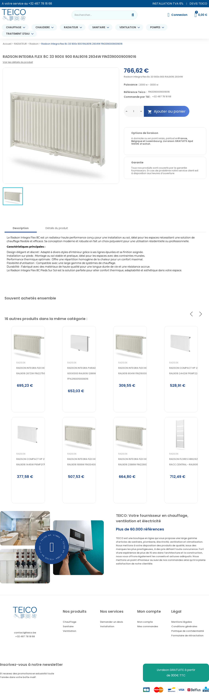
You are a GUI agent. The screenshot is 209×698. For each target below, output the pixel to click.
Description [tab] (21, 228)
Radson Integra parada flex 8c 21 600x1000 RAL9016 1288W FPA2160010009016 (81, 386)
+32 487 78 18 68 (40, 3)
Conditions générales (184, 631)
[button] (52, 552)
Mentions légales (181, 627)
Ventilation (69, 636)
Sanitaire (68, 631)
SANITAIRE (99, 27)
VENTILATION (128, 27)
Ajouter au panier (167, 111)
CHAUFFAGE (14, 27)
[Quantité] (133, 111)
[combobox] (98, 15)
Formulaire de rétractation (187, 641)
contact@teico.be (25, 638)
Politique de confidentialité (187, 636)
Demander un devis (111, 627)
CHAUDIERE (44, 27)
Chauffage (69, 627)
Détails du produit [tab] (57, 228)
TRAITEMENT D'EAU (18, 34)
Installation (107, 631)
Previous (191, 314)
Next (200, 314)
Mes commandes (147, 631)
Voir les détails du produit (18, 62)
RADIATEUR (72, 27)
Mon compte (145, 627)
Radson (13, 375)
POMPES (156, 27)
